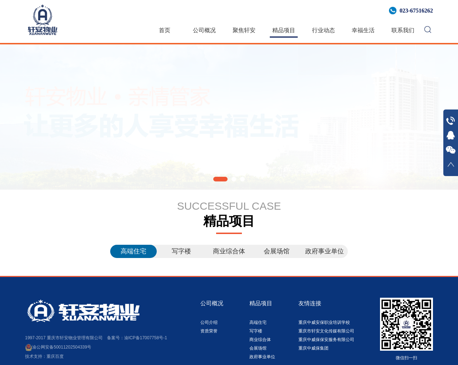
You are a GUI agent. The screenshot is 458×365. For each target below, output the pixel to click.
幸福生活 (363, 30)
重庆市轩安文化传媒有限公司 (326, 331)
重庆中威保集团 (313, 348)
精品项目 (283, 30)
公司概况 (204, 30)
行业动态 (323, 30)
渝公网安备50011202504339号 (58, 347)
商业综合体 (229, 251)
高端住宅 (133, 251)
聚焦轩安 (244, 30)
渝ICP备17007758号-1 (145, 337)
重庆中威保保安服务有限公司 (326, 339)
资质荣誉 (209, 331)
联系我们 (402, 30)
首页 (164, 30)
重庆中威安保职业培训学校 (324, 322)
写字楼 (181, 251)
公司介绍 (209, 322)
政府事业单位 (324, 251)
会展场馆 (276, 251)
